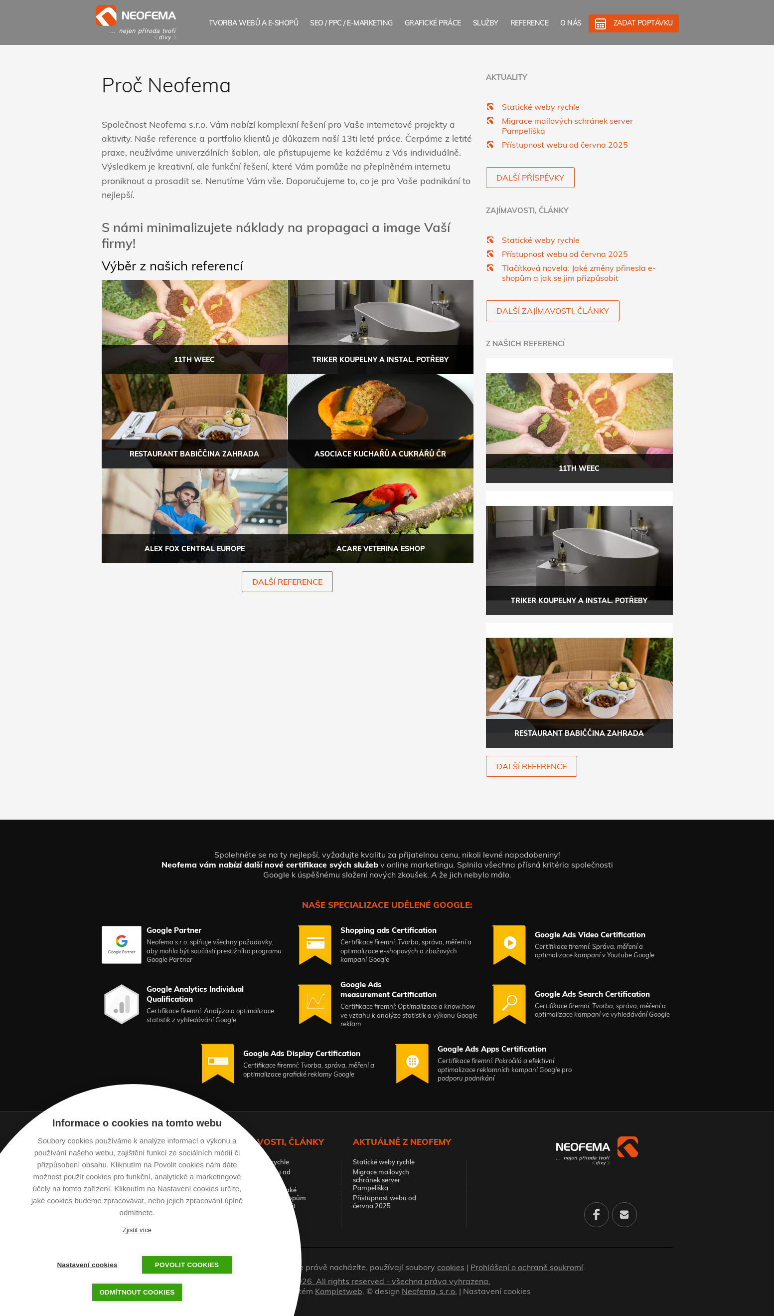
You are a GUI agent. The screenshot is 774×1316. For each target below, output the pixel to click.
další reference (287, 582)
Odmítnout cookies (136, 1292)
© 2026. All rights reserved (387, 1281)
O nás (571, 22)
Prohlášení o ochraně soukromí (526, 1267)
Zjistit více (137, 1230)
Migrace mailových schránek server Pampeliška (381, 1180)
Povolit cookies (187, 1265)
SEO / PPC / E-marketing (351, 22)
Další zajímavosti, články (552, 311)
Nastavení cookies (497, 1291)
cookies (450, 1267)
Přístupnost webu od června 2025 (565, 145)
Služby (485, 22)
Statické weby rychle (541, 107)
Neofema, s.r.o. (429, 1291)
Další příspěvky (530, 178)
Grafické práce (433, 22)
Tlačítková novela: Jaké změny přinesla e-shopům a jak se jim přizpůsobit (579, 273)
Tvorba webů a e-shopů (254, 22)
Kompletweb (338, 1291)
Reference (529, 22)
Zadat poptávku (643, 22)
